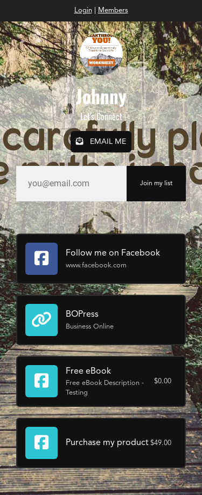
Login (83, 10)
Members (113, 10)
